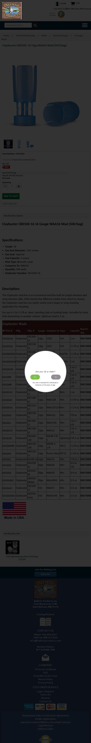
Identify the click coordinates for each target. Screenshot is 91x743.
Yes (35, 377)
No (56, 377)
